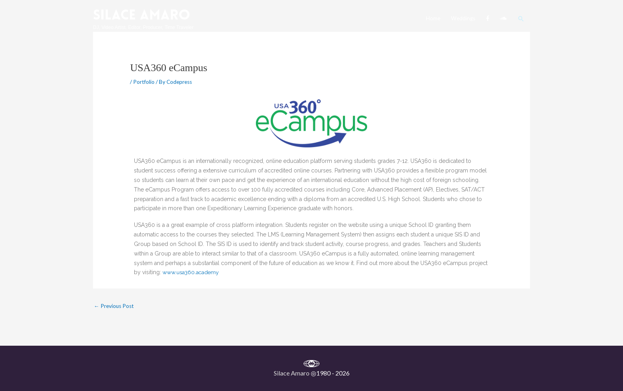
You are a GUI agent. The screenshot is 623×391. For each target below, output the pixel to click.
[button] (520, 16)
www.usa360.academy (192, 272)
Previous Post (114, 306)
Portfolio (144, 81)
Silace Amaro (143, 14)
